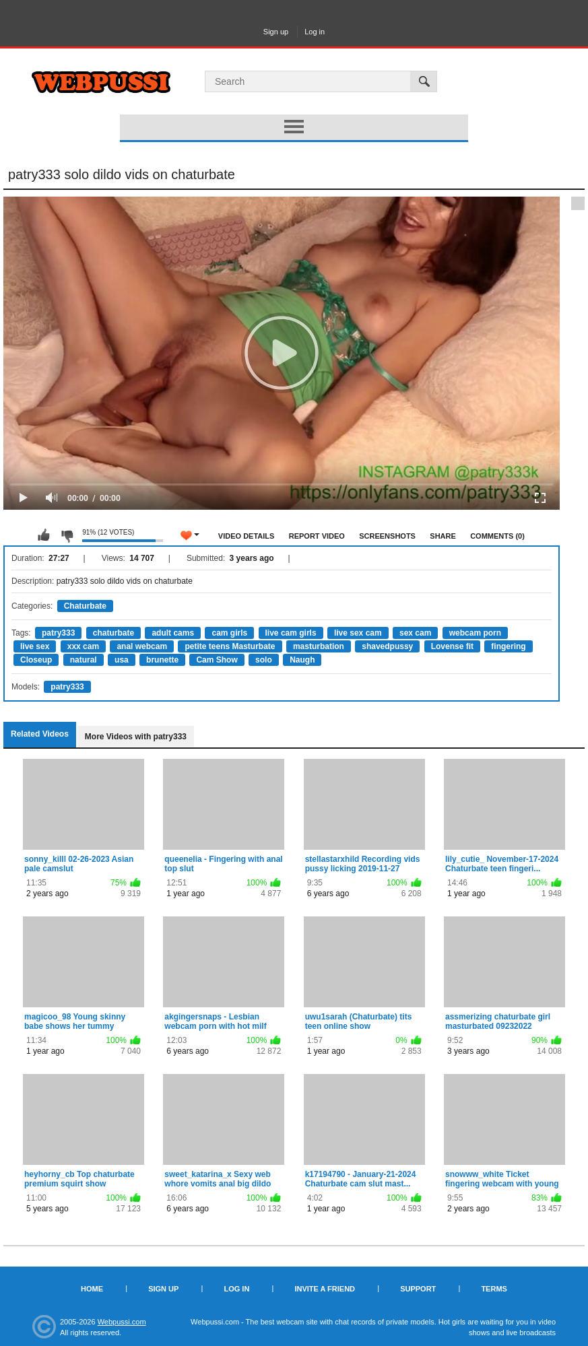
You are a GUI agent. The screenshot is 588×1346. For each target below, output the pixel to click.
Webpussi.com (122, 1322)
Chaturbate (85, 606)
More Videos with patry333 (136, 736)
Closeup (36, 660)
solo (263, 660)
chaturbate (113, 633)
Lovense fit (452, 646)
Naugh (302, 660)
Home (92, 1289)
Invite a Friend (324, 1289)
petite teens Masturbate (230, 646)
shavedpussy (387, 646)
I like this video (43, 535)
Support (418, 1289)
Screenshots (387, 536)
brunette (162, 660)
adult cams (173, 633)
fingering (508, 646)
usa (122, 660)
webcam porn (475, 633)
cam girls (229, 633)
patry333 (58, 633)
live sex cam (358, 633)
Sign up (275, 32)
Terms (494, 1289)
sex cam (415, 633)
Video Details (246, 536)
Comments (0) (497, 536)
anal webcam (142, 646)
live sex (34, 646)
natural (83, 660)
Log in (314, 32)
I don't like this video (66, 535)
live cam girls (291, 633)
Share (443, 536)
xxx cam (83, 646)
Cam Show (216, 660)
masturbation (318, 646)
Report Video (317, 536)
